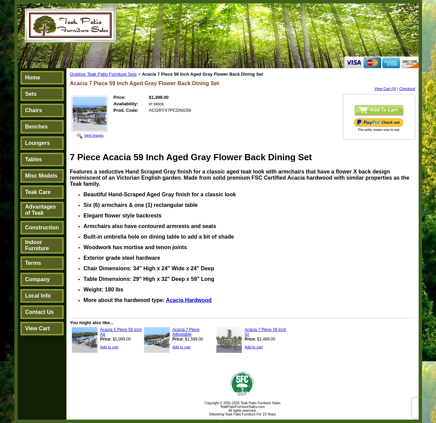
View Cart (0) (385, 89)
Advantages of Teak (40, 210)
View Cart (37, 328)
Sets (31, 94)
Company (37, 279)
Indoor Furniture (37, 245)
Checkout (407, 89)
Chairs (33, 110)
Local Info (38, 296)
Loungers (37, 143)
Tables (33, 159)
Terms (33, 263)
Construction (42, 227)
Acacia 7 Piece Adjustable (185, 332)
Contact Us (39, 312)
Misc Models (41, 176)
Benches (36, 127)
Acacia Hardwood (189, 300)
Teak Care (38, 192)
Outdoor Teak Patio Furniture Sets (103, 74)
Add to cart (109, 347)
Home (32, 77)
